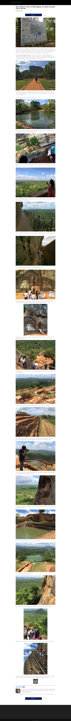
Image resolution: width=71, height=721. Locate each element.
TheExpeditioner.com (28, 691)
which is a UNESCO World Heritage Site (24, 55)
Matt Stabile (19, 686)
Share (33, 15)
